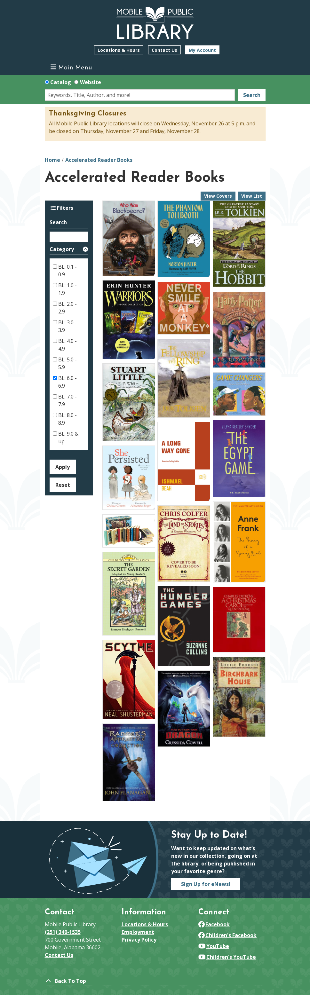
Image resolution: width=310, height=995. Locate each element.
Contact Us (164, 50)
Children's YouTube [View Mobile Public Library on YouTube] (227, 956)
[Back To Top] (155, 981)
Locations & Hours (119, 50)
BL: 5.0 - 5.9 (67, 363)
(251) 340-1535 (63, 932)
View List (251, 196)
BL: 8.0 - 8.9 (67, 419)
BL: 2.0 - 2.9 (67, 307)
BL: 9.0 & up (68, 437)
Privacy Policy (139, 939)
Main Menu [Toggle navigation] (71, 67)
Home (52, 159)
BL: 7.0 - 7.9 (67, 400)
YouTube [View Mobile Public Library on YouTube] (213, 946)
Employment (138, 932)
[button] (69, 250)
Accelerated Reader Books (98, 159)
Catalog (60, 82)
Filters (62, 207)
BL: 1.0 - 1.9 (67, 289)
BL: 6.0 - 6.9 (67, 382)
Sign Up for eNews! (205, 884)
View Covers (218, 196)
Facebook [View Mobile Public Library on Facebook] (214, 924)
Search (251, 95)
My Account (202, 50)
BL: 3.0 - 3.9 (67, 326)
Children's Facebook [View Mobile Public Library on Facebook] (227, 935)
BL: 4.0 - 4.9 (67, 344)
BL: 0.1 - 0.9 (67, 270)
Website (90, 82)
